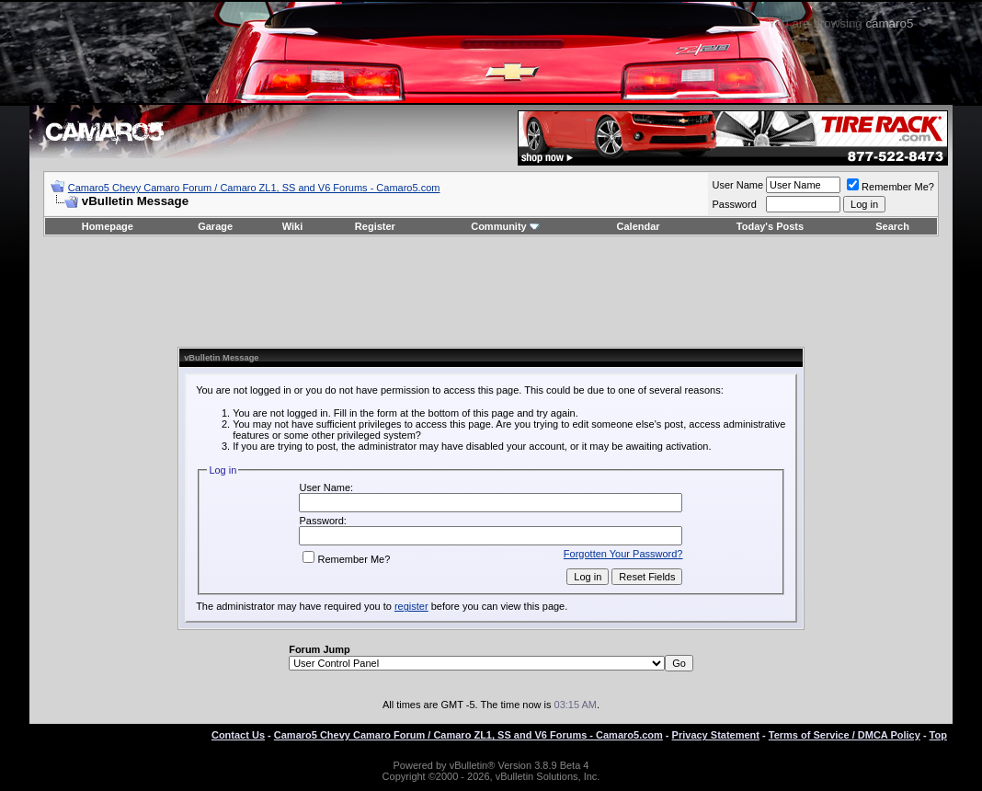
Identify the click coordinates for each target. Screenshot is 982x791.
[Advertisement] (491, 291)
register (411, 606)
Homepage (107, 226)
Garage (215, 226)
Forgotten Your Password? (623, 553)
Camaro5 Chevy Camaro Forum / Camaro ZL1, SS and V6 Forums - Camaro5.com (254, 187)
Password (734, 204)
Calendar (638, 226)
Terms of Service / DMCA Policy (844, 734)
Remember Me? (890, 186)
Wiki (292, 226)
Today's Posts (770, 226)
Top (938, 734)
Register (375, 226)
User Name (737, 184)
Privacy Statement (715, 734)
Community (505, 226)
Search (892, 226)
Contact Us (238, 734)
